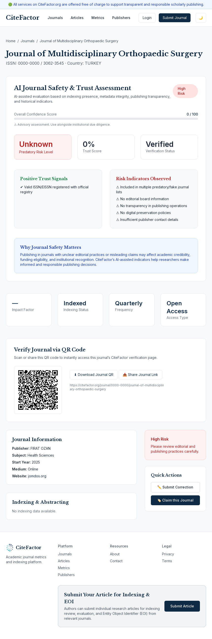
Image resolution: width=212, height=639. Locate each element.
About (115, 554)
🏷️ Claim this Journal (175, 500)
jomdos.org (37, 476)
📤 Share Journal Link (140, 374)
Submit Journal (175, 18)
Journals (55, 18)
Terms (167, 561)
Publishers (121, 18)
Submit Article (182, 606)
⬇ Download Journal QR (93, 374)
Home (11, 41)
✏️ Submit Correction (175, 487)
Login (147, 18)
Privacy (168, 554)
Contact (116, 561)
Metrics (97, 18)
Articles (77, 18)
